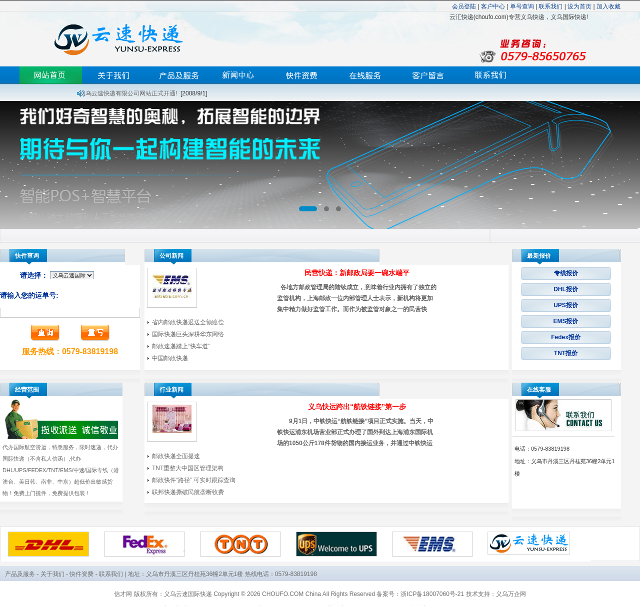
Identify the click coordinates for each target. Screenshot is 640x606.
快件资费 (82, 574)
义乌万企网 (511, 594)
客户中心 (493, 6)
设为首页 (580, 6)
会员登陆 (464, 6)
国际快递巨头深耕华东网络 (188, 334)
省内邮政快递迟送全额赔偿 (188, 322)
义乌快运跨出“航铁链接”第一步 (357, 407)
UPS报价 (566, 305)
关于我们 (52, 574)
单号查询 (522, 6)
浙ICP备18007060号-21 (432, 594)
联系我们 (550, 6)
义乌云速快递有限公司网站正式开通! (128, 93)
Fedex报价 (565, 337)
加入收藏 (608, 6)
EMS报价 (565, 321)
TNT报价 (566, 353)
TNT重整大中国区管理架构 (188, 468)
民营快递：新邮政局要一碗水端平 (357, 273)
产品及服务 (20, 574)
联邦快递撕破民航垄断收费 (188, 492)
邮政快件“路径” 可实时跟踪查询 (194, 480)
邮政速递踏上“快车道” (181, 346)
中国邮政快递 (170, 358)
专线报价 (566, 273)
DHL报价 (566, 289)
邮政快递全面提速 (176, 456)
